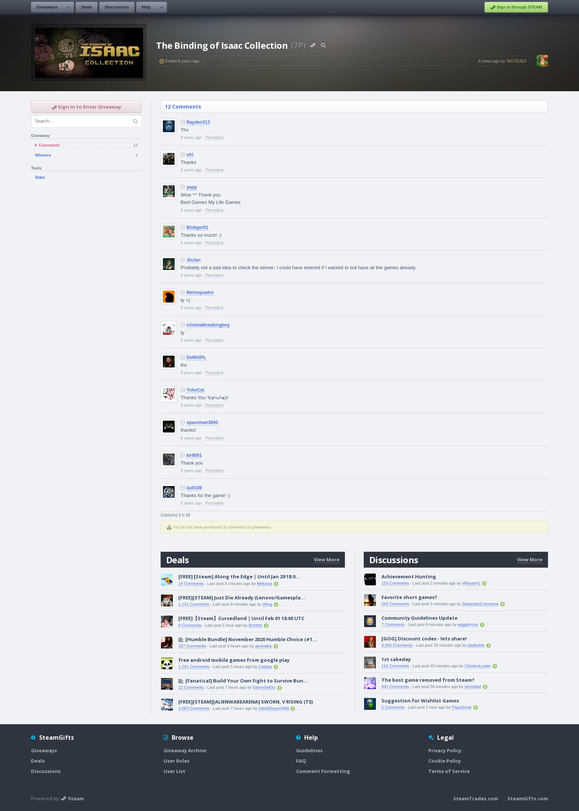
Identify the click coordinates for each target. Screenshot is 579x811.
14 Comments (190, 583)
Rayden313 (198, 122)
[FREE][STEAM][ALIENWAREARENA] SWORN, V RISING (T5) (245, 701)
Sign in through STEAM (516, 7)
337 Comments (192, 646)
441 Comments (395, 686)
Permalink (215, 137)
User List (174, 771)
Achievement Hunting (408, 576)
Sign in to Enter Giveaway (86, 106)
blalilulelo (476, 645)
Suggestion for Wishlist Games (420, 700)
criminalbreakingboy (208, 325)
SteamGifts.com (527, 798)
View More (326, 559)
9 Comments (189, 625)
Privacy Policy (444, 750)
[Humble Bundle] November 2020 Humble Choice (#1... (251, 639)
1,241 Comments (193, 666)
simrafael (473, 686)
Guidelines (309, 750)
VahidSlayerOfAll (273, 708)
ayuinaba (263, 646)
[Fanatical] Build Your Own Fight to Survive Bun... (246, 680)
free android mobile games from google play (234, 660)
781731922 (516, 61)
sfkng (267, 604)
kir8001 (194, 455)
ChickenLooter (478, 666)
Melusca (264, 583)
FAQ (301, 760)
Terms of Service (449, 771)
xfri (189, 154)
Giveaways (47, 7)
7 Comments (392, 624)
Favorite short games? (409, 597)
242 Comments (395, 604)
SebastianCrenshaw (480, 604)
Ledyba (265, 666)
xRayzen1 (471, 583)
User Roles (176, 760)
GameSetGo (264, 687)
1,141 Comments (193, 604)
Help (146, 7)
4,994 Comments (396, 645)
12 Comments (183, 106)
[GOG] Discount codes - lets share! (424, 638)
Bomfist (255, 625)
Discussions (117, 7)
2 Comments (392, 707)
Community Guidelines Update (419, 618)
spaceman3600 (202, 422)
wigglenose (468, 624)
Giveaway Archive (185, 750)
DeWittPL (196, 357)
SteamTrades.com (475, 798)
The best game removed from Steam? (427, 680)
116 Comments (395, 666)
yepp (191, 187)
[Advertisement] (86, 306)
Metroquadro (199, 292)
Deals (86, 7)
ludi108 (194, 487)
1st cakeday (396, 659)
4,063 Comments (193, 708)
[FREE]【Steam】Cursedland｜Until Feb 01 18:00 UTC (241, 618)
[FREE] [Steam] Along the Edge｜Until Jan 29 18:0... (239, 576)
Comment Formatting (323, 771)
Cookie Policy (444, 760)
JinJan (193, 260)
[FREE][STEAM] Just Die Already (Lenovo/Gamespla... (241, 597)
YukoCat (195, 390)
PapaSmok (462, 707)
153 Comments (395, 583)
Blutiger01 (197, 227)
